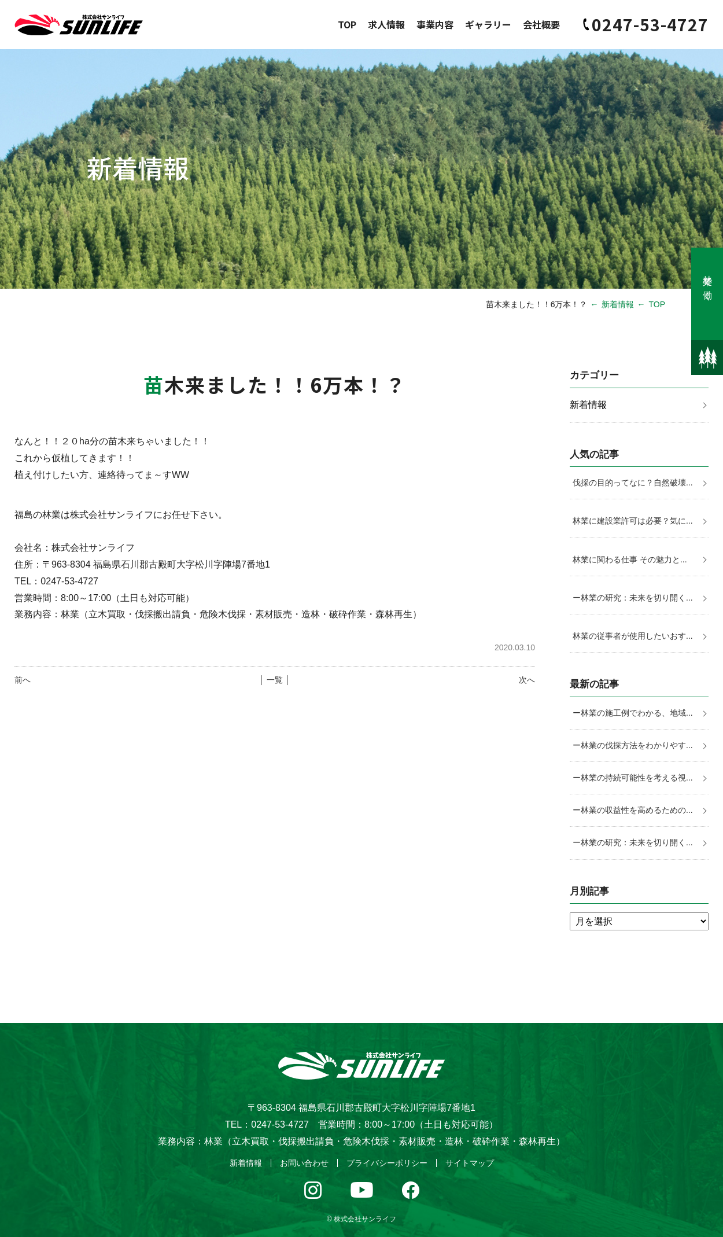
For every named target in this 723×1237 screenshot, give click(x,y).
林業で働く (708, 282)
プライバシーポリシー (386, 1163)
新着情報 (618, 304)
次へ (527, 679)
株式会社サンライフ (365, 1219)
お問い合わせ (304, 1163)
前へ (22, 679)
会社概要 (541, 24)
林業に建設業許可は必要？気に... (633, 520)
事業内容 (434, 24)
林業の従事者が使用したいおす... (633, 635)
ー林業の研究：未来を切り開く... (633, 597)
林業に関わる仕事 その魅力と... (630, 559)
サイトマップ (469, 1163)
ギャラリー (488, 24)
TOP (347, 24)
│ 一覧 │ (274, 679)
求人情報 (386, 24)
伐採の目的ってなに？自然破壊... (633, 482)
